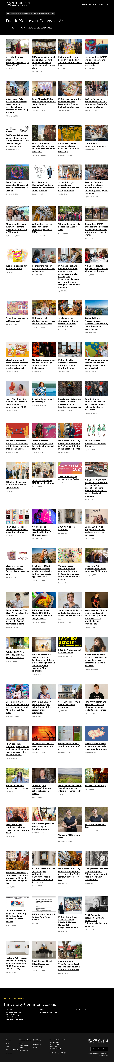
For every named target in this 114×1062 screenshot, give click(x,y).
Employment (24, 1050)
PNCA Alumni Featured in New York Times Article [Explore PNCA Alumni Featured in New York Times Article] (43, 917)
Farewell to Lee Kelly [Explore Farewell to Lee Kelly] (95, 785)
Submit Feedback (98, 1049)
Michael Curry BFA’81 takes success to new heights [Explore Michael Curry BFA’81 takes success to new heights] (43, 746)
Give (106, 4)
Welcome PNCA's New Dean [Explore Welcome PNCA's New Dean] (69, 836)
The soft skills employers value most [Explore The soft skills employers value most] (95, 144)
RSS (11, 28)
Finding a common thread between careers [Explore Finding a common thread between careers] (17, 787)
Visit (94, 4)
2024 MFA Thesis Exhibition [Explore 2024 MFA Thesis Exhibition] (66, 528)
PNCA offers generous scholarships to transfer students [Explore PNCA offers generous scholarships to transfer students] (43, 826)
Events (22, 1043)
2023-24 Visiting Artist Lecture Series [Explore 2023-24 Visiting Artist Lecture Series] (69, 651)
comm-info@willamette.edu (48, 1013)
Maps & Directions (12, 1050)
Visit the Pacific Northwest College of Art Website (36, 28)
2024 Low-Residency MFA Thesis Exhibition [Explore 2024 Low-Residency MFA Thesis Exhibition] (43, 482)
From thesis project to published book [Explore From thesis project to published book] (17, 319)
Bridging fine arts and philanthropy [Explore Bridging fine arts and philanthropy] (43, 400)
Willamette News (25, 1040)
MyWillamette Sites (24, 1046)
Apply (101, 4)
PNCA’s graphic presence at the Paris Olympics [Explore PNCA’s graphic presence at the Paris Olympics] (95, 443)
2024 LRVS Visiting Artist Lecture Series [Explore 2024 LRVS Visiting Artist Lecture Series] (68, 478)
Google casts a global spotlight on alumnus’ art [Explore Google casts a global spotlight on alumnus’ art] (69, 746)
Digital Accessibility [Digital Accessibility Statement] (37, 1040)
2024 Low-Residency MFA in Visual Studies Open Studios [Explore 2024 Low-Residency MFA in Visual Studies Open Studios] (17, 485)
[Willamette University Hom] (8, 13)
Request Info (86, 4)
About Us (9, 1053)
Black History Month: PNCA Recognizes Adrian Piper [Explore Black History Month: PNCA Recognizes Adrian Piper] (42, 964)
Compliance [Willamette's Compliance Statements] (37, 1044)
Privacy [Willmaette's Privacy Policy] (35, 1047)
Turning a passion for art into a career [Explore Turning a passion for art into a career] (16, 267)
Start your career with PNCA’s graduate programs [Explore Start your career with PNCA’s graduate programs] (69, 704)
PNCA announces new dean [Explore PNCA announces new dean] (95, 826)
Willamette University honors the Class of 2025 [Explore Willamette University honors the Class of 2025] (69, 227)
